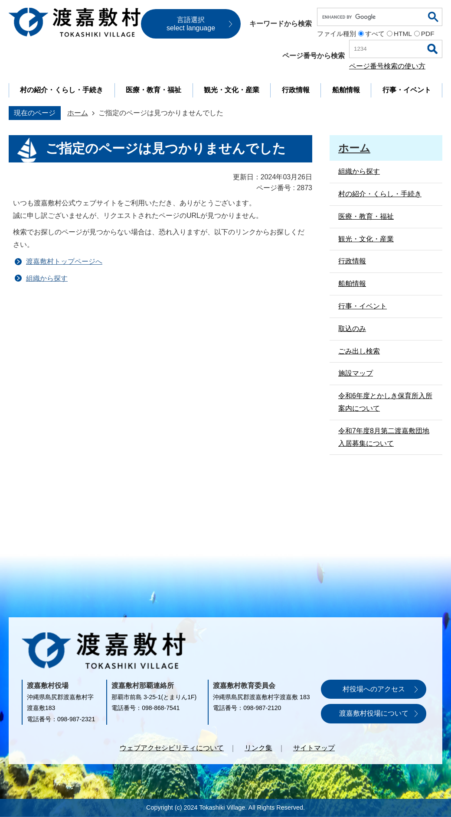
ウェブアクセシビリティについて (172, 748)
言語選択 (191, 24)
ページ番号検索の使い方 (387, 66)
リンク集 (258, 748)
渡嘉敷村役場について (374, 713)
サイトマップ (314, 748)
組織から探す (47, 278)
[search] (373, 17)
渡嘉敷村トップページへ (64, 261)
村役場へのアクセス (374, 689)
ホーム (77, 113)
